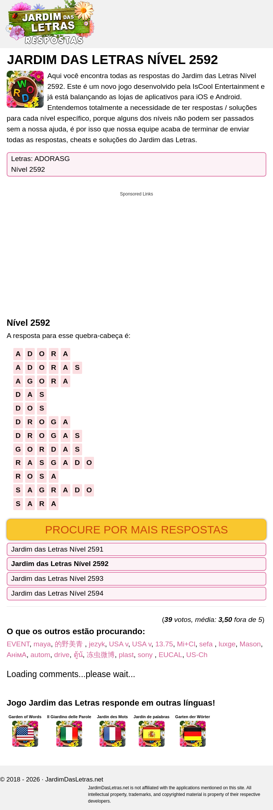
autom (40, 655)
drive (62, 655)
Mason (250, 644)
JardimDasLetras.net (74, 779)
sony (146, 655)
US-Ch (197, 655)
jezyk (97, 644)
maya (42, 644)
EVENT (18, 644)
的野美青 (70, 644)
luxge (227, 644)
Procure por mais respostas (136, 529)
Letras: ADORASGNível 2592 (40, 164)
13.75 (164, 644)
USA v (118, 644)
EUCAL (170, 655)
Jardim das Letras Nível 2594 (57, 593)
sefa (207, 644)
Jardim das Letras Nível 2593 (57, 578)
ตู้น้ (78, 655)
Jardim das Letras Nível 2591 (57, 549)
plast (126, 655)
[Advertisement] (136, 252)
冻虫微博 (101, 655)
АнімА (17, 655)
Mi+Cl (186, 644)
